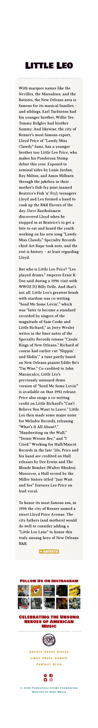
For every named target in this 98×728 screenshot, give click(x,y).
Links (35, 658)
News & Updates (38, 43)
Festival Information (47, 37)
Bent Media (57, 692)
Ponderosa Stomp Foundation (55, 688)
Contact (43, 664)
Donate (54, 49)
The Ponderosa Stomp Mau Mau (49, 16)
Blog (38, 49)
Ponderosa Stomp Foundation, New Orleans (49, 640)
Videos (63, 652)
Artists (66, 43)
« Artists (49, 551)
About (49, 652)
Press (47, 658)
